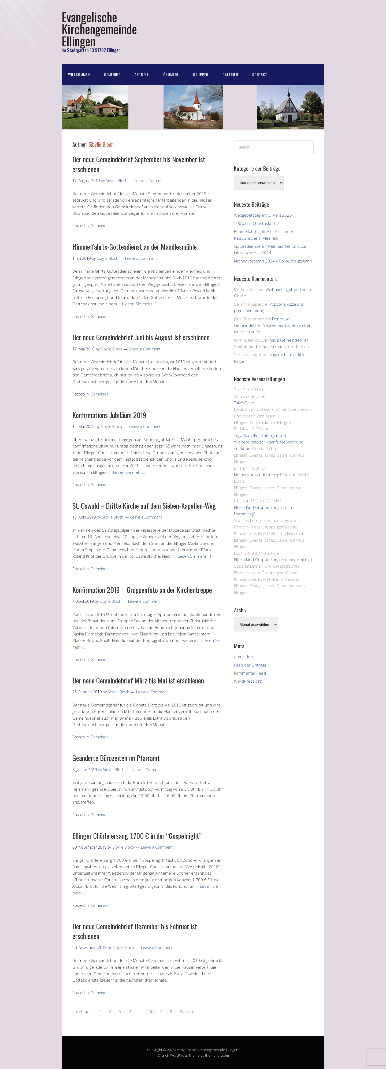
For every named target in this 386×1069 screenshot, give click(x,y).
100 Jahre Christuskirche (256, 223)
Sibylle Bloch (101, 144)
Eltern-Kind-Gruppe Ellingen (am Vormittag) (273, 559)
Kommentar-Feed (250, 673)
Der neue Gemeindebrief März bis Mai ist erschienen (138, 680)
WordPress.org (248, 681)
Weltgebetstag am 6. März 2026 (263, 215)
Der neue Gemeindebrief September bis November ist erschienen (138, 164)
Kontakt (259, 74)
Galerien (230, 74)
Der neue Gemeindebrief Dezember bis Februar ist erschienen (134, 931)
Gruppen (200, 74)
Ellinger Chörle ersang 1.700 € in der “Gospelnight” (137, 835)
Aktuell (142, 74)
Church (163, 1055)
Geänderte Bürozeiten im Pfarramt (116, 758)
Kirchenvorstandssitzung (256, 474)
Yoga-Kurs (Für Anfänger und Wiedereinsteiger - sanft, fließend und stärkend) (268, 442)
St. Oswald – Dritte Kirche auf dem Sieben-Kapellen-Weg (144, 505)
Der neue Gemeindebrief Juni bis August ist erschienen (141, 337)
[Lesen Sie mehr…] (139, 303)
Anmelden (243, 656)
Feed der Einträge (250, 665)
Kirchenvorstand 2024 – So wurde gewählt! (273, 261)
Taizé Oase (244, 402)
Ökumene (171, 74)
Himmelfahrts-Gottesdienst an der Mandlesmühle (134, 246)
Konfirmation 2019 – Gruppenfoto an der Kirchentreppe (142, 590)
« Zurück (83, 1011)
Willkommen (79, 74)
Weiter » (187, 1011)
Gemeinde (112, 74)
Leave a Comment (150, 180)
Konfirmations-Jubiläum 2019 (109, 415)
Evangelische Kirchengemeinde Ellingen (99, 29)
